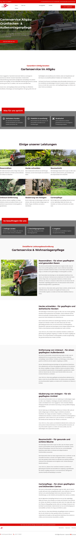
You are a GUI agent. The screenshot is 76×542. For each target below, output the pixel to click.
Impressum (65, 529)
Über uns (22, 7)
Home (15, 7)
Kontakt (48, 7)
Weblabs (74, 536)
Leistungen (30, 7)
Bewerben (74, 529)
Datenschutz (57, 529)
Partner (16, 10)
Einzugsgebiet (40, 7)
